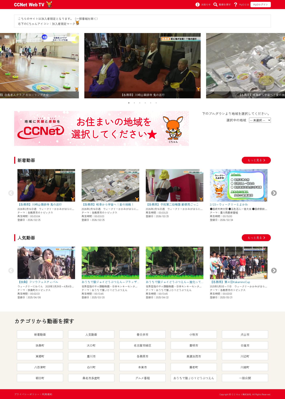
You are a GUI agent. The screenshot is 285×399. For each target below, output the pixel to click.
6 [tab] (156, 103)
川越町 (245, 367)
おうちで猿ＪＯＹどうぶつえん (193, 378)
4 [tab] (145, 103)
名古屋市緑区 (142, 345)
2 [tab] (134, 103)
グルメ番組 (142, 378)
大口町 (91, 345)
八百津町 (40, 367)
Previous (11, 193)
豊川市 (91, 356)
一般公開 (245, 378)
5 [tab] (150, 103)
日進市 (245, 345)
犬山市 (245, 334)
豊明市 (193, 345)
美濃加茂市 (193, 356)
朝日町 (40, 378)
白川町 (91, 367)
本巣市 (142, 367)
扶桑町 (40, 345)
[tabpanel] (142, 65)
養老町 (193, 367)
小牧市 (193, 334)
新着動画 (40, 334)
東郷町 (40, 356)
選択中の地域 (236, 120)
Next (274, 193)
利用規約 (47, 394)
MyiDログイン (260, 4)
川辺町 (245, 356)
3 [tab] (140, 103)
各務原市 (142, 356)
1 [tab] (129, 103)
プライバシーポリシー (27, 394)
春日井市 (142, 334)
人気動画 (91, 334)
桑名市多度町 (91, 378)
